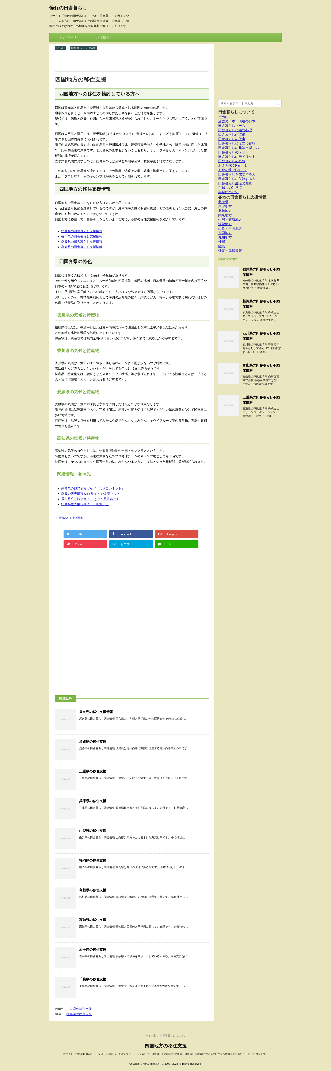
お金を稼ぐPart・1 (232, 165)
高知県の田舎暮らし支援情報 (81, 247)
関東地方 (225, 215)
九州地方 (225, 237)
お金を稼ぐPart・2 (232, 170)
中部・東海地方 (230, 219)
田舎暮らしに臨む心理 (235, 130)
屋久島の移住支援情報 (96, 712)
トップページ (68, 37)
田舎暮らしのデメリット (236, 156)
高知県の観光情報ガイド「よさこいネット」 (93, 488)
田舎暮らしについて (236, 112)
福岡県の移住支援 (92, 860)
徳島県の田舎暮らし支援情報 (81, 231)
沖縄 (221, 242)
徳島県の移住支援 (79, 1014)
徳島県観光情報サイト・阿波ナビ (85, 504)
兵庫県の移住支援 (92, 801)
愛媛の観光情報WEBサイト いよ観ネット (90, 493)
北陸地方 (225, 211)
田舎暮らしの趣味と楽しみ (238, 148)
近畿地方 (225, 224)
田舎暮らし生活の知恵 (235, 183)
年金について (228, 192)
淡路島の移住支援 (92, 741)
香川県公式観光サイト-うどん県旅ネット (90, 499)
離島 (221, 246)
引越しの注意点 (230, 187)
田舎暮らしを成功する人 (236, 174)
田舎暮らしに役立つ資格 (236, 143)
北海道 (223, 202)
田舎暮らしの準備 (231, 134)
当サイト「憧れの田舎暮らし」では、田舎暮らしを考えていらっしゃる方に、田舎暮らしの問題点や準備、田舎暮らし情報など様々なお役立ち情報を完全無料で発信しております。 (165, 1053)
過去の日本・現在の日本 (236, 121)
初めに (223, 117)
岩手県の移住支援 (92, 949)
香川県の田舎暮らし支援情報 (81, 236)
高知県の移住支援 (92, 920)
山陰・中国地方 (230, 228)
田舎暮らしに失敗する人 (236, 179)
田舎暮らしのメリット (235, 152)
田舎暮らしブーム (231, 125)
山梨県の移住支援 (92, 830)
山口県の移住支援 (79, 1009)
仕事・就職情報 (230, 250)
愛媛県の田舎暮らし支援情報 (81, 241)
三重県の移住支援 (92, 771)
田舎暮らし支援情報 (71, 517)
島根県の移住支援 (92, 890)
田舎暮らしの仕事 (231, 139)
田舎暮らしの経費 (231, 161)
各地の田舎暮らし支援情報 (242, 197)
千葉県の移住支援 (92, 979)
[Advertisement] (132, 60)
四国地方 (225, 233)
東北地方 (225, 206)
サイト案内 (102, 37)
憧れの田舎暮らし (68, 8)
